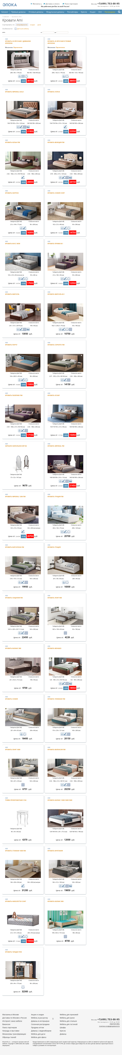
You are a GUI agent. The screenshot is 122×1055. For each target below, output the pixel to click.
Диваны (63, 1034)
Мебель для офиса (38, 1037)
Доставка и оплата (52, 4)
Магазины (36, 4)
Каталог (4, 12)
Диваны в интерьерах (40, 1021)
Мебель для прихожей (69, 1014)
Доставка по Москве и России (14, 1018)
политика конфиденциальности (109, 1026)
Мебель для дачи (38, 1034)
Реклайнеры (72, 12)
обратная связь (115, 1024)
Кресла (84, 12)
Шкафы (63, 1027)
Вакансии (6, 1024)
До (55, 32)
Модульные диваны (55, 12)
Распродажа (110, 12)
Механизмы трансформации (14, 1034)
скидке (32, 25)
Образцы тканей (9, 1037)
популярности (22, 25)
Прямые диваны (18, 12)
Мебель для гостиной (68, 1024)
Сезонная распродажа (40, 1024)
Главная (5, 16)
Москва (94, 4)
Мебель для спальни (68, 1021)
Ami (19, 42)
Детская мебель (21, 28)
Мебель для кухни (67, 1018)
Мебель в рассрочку (39, 1018)
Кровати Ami (17, 16)
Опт (100, 12)
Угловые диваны (36, 12)
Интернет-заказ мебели (12, 1021)
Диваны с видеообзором (41, 1031)
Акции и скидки (37, 1014)
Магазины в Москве (10, 1014)
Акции (92, 12)
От (41, 32)
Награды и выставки (10, 1031)
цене (39, 25)
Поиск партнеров (71, 4)
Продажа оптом (37, 1027)
